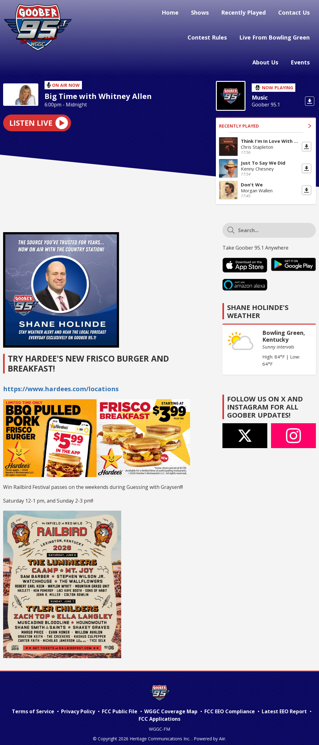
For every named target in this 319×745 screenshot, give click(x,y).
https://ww (20, 382)
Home (178, 13)
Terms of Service (33, 705)
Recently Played (247, 13)
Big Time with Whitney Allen (98, 90)
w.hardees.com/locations (78, 382)
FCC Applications (159, 712)
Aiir (222, 732)
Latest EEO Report (284, 705)
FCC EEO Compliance (229, 705)
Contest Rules (211, 36)
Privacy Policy (78, 705)
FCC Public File (119, 705)
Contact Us (295, 13)
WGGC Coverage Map (171, 705)
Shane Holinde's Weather (257, 305)
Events (301, 59)
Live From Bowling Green (275, 36)
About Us (269, 59)
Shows (206, 13)
